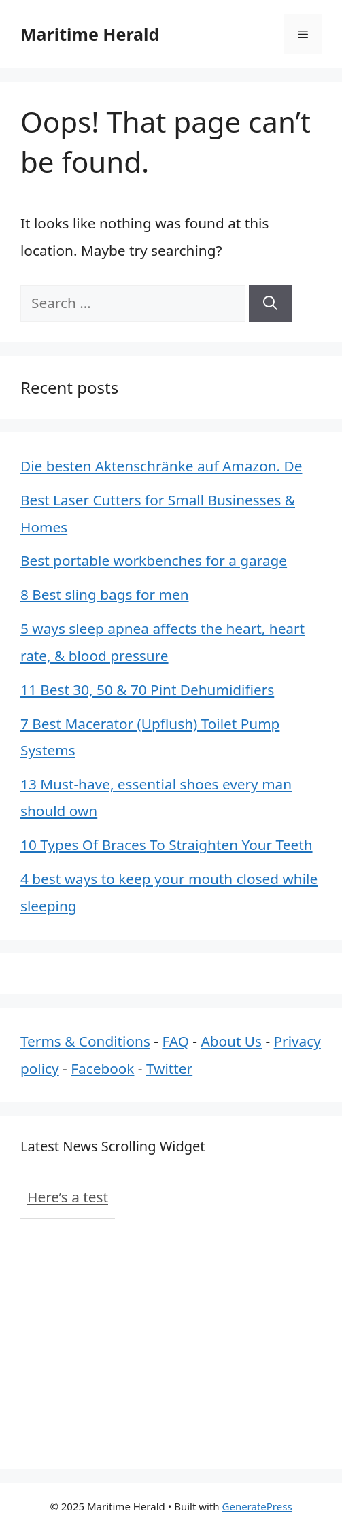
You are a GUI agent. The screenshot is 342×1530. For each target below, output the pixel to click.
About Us (231, 1041)
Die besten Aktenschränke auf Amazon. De (161, 465)
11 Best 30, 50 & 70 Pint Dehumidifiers (147, 689)
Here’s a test (67, 1196)
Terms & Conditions (85, 1041)
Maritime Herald (89, 34)
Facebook (102, 1068)
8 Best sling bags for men (104, 594)
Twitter (169, 1068)
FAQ (175, 1041)
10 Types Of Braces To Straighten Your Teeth (166, 844)
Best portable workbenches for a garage (153, 560)
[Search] (270, 303)
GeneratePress (257, 1506)
